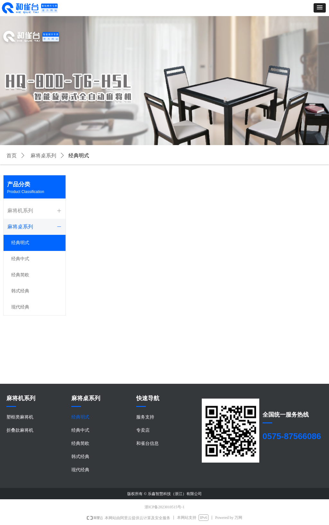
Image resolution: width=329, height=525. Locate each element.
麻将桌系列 (43, 155)
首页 (11, 155)
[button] (320, 8)
